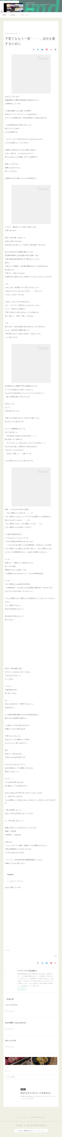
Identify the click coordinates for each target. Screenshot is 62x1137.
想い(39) (7, 952)
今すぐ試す (30, 9)
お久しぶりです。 (11, 1043)
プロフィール (24, 15)
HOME (4, 15)
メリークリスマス (11, 1007)
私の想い (13, 15)
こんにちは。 (9, 1029)
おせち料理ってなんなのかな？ (16, 1025)
